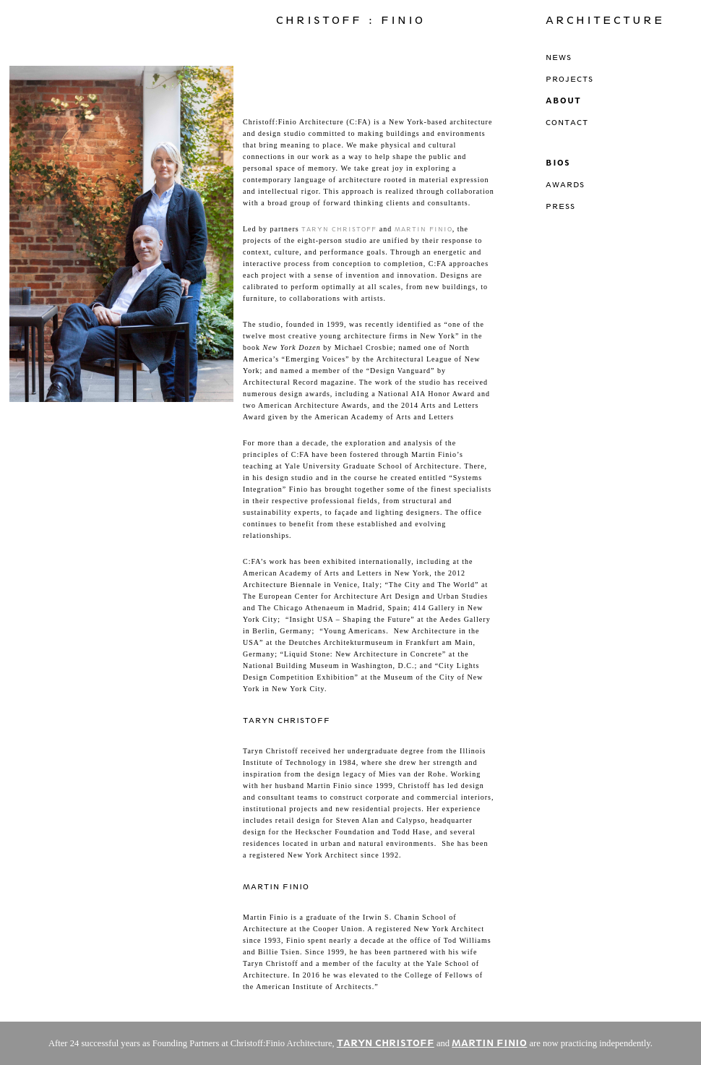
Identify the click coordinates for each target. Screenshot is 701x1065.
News (559, 57)
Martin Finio (423, 229)
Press (560, 206)
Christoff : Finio (350, 20)
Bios (558, 162)
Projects (569, 78)
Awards (565, 184)
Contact (567, 122)
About (563, 100)
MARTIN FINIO (489, 1043)
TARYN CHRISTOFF (385, 1043)
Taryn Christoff (339, 229)
